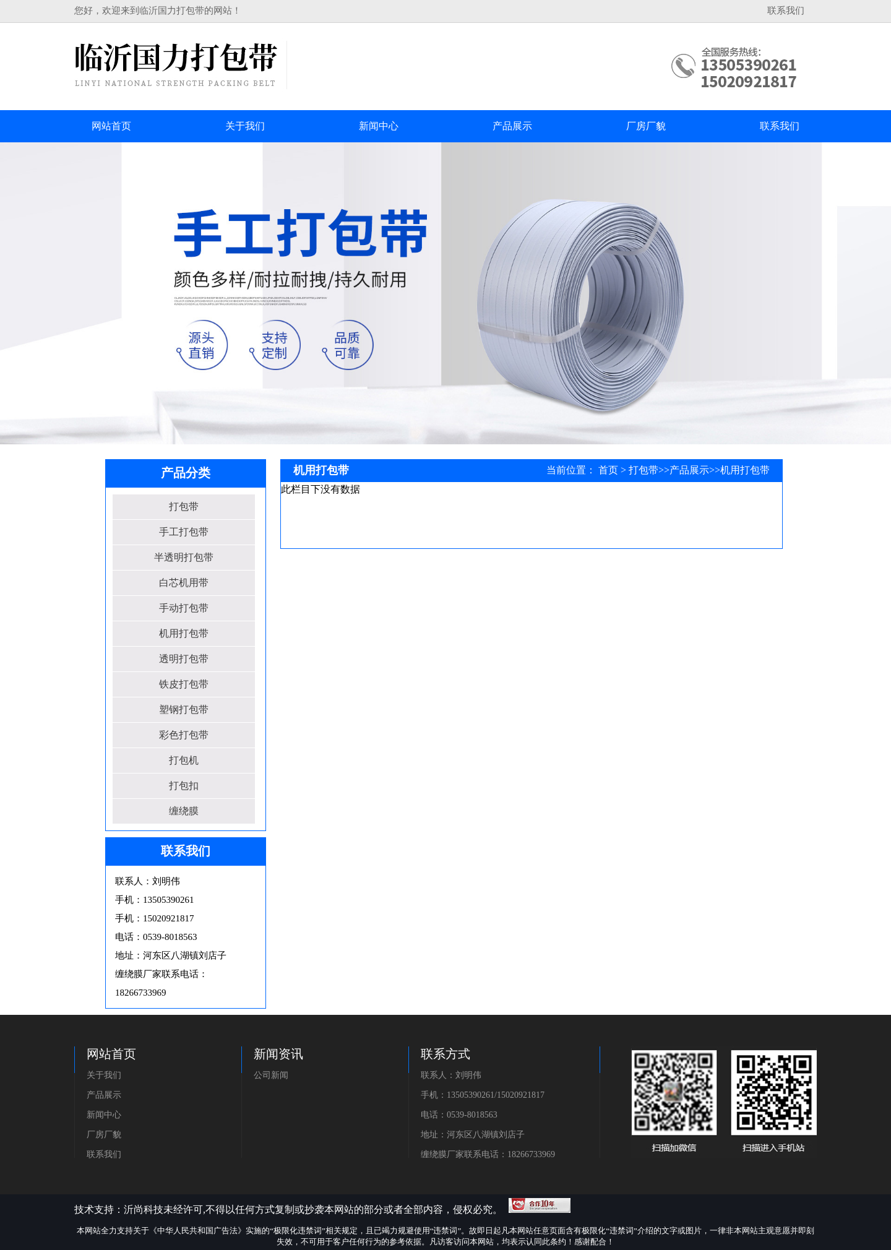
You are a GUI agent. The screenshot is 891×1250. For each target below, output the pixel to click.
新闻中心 (104, 1114)
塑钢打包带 (184, 709)
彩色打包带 (184, 735)
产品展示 (689, 470)
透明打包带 (184, 658)
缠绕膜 (184, 811)
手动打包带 (184, 608)
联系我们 (785, 10)
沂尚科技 (143, 1209)
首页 (608, 470)
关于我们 (104, 1075)
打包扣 (184, 785)
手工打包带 (184, 532)
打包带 (184, 506)
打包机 (184, 760)
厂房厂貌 (104, 1134)
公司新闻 (271, 1075)
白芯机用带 (184, 582)
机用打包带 (184, 633)
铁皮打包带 (184, 684)
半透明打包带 (183, 557)
